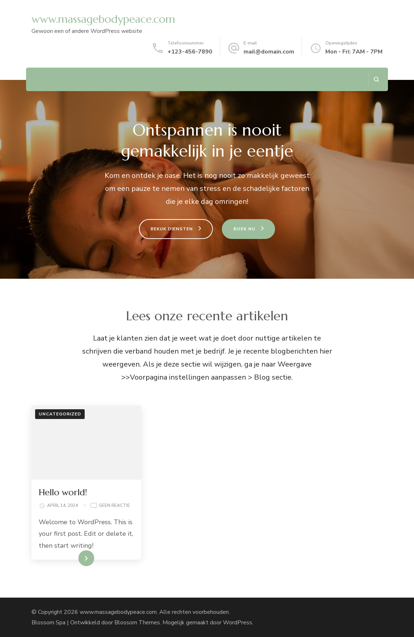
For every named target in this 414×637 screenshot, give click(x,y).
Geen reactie (114, 506)
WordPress (237, 623)
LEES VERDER (73, 558)
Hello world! (63, 492)
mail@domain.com (269, 52)
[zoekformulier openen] (376, 79)
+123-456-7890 (190, 52)
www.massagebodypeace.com (103, 19)
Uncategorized (60, 414)
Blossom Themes (137, 623)
